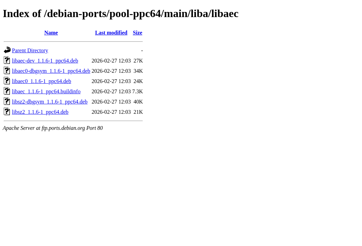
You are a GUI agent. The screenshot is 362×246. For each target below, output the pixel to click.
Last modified (111, 33)
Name (51, 33)
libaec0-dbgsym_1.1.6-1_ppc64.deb (51, 71)
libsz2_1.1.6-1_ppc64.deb (40, 112)
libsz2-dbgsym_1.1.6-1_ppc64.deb (50, 102)
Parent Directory (30, 50)
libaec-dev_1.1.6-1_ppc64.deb (45, 61)
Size (137, 33)
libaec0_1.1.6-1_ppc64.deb (41, 81)
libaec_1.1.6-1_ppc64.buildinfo (46, 91)
